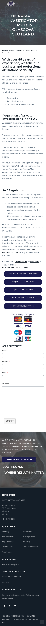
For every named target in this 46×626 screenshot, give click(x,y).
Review (5, 582)
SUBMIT (10, 421)
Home (4, 50)
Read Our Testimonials (11, 576)
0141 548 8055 (21, 261)
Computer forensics (31, 547)
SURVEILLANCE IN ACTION (19, 459)
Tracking (26, 541)
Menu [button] (41, 4)
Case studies (7, 552)
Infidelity (5, 531)
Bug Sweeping (7, 541)
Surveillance (27, 531)
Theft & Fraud (7, 547)
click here (34, 261)
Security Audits (8, 536)
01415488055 (11, 519)
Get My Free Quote (10, 564)
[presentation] (20, 410)
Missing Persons (29, 536)
